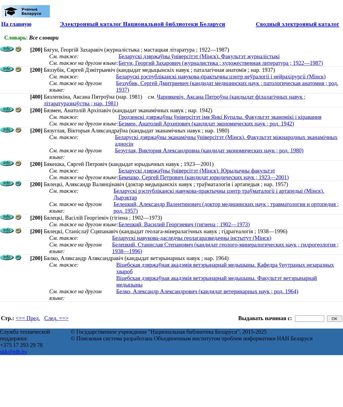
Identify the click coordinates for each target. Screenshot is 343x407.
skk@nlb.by (13, 351)
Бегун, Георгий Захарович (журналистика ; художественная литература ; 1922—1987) (220, 63)
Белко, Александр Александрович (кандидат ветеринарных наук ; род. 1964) (207, 291)
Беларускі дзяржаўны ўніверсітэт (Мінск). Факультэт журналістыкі (199, 56)
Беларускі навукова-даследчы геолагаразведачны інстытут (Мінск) (191, 238)
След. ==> (56, 318)
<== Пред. (28, 318)
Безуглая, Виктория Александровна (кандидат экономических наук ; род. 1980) (209, 150)
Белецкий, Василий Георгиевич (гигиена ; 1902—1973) (184, 224)
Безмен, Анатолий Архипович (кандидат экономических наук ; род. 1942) (206, 123)
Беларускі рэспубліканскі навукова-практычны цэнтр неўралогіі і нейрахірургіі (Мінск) (220, 76)
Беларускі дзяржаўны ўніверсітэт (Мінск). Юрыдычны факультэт (196, 170)
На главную (16, 24)
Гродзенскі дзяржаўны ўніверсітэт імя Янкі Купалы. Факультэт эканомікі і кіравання (219, 117)
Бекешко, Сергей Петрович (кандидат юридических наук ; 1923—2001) (203, 177)
